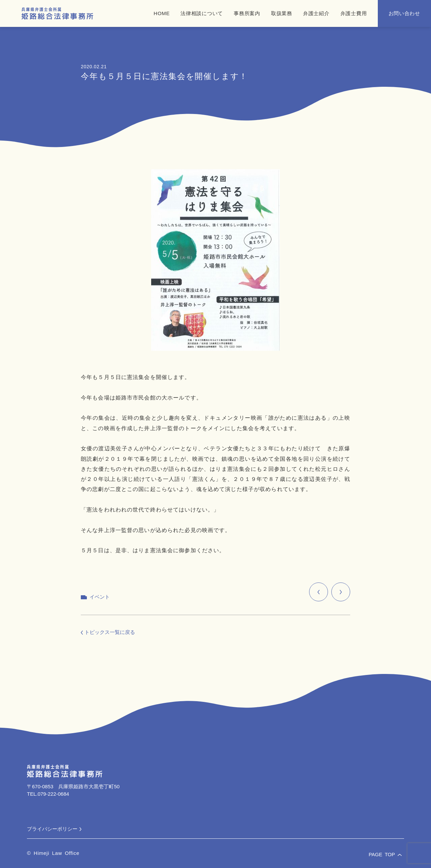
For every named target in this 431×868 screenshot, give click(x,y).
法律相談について (201, 13)
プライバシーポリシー (54, 829)
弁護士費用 (353, 13)
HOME (162, 13)
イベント (100, 597)
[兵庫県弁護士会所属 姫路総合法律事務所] (57, 13)
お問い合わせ (405, 13)
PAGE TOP (385, 854)
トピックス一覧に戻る (108, 632)
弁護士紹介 (316, 13)
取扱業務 (281, 13)
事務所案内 (247, 13)
